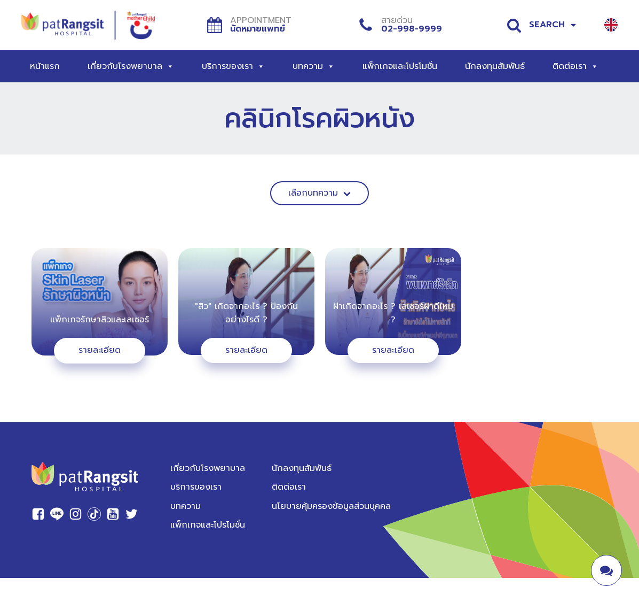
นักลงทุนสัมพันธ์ (495, 66)
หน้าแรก (45, 66)
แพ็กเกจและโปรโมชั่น (399, 66)
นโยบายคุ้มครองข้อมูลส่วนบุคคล (331, 506)
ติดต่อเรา (575, 66)
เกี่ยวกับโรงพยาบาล (131, 66)
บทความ (314, 66)
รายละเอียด (99, 350)
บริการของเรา (233, 66)
